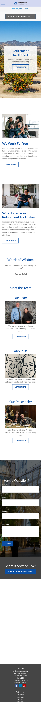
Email (4, 498)
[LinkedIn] (20, 685)
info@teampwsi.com (20, 682)
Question (5, 525)
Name (4, 484)
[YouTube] (24, 685)
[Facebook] (16, 685)
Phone (4, 511)
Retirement (20, 695)
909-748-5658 (23, 671)
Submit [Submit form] (7, 544)
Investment (20, 697)
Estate (20, 699)
